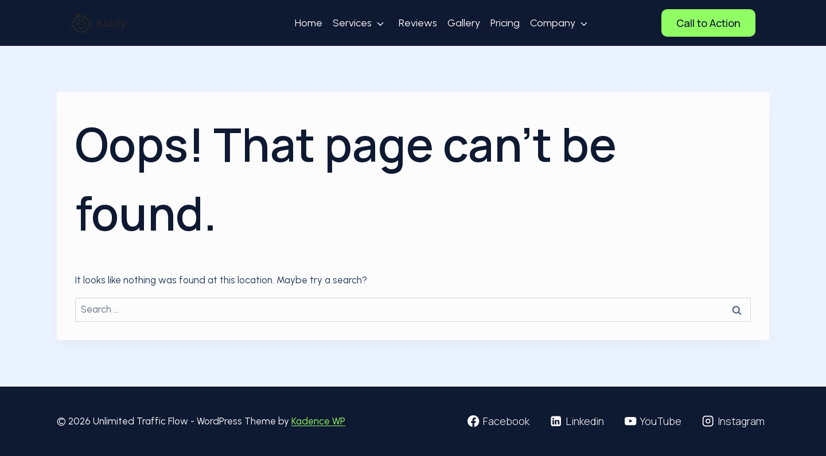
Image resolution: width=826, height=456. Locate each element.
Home (308, 23)
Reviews (418, 23)
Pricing (505, 23)
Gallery (463, 23)
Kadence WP (318, 421)
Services (352, 23)
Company (552, 23)
